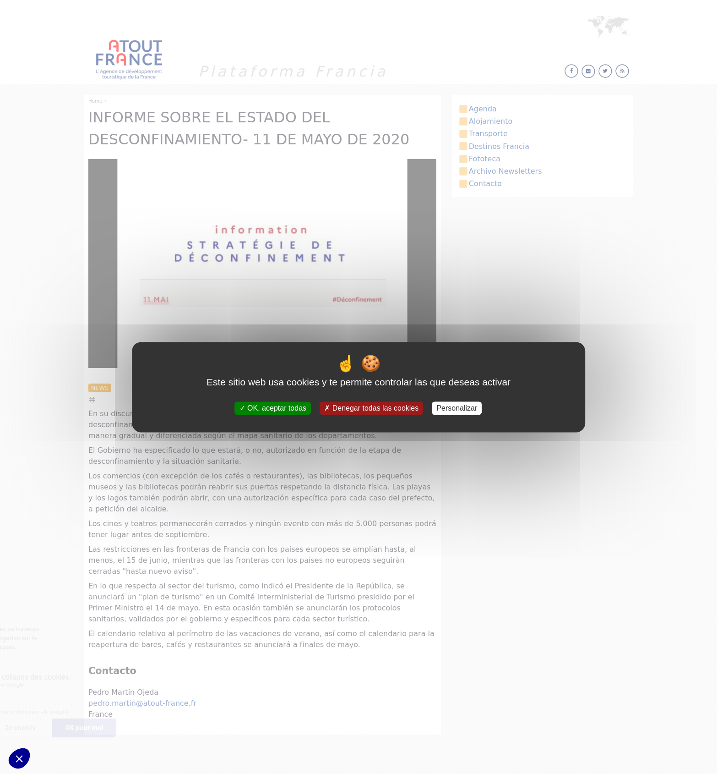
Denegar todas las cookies (371, 408)
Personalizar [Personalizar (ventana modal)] (456, 408)
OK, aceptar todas (272, 408)
